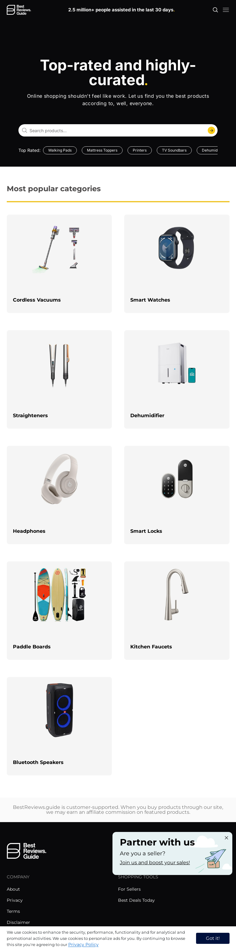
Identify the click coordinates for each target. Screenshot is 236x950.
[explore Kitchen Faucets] (177, 610)
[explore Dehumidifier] (177, 379)
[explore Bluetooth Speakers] (59, 726)
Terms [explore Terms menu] (13, 911)
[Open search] (215, 10)
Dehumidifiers (214, 150)
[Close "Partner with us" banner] (226, 838)
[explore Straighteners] (59, 379)
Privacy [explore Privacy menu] (15, 900)
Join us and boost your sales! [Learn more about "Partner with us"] (155, 862)
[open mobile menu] (226, 10)
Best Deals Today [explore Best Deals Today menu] (136, 900)
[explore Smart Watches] (177, 264)
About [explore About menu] (13, 889)
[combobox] (118, 130)
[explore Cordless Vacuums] (59, 264)
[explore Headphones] (59, 495)
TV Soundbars (174, 150)
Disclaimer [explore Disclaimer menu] (18, 922)
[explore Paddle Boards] (59, 610)
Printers (140, 150)
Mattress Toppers (102, 150)
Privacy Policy (83, 944)
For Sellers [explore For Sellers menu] (129, 889)
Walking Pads (60, 150)
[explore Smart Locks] (177, 495)
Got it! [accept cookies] (213, 938)
